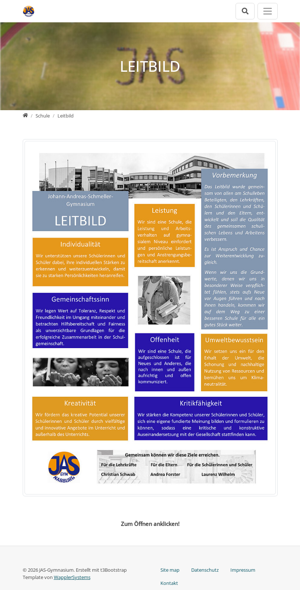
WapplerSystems (72, 577)
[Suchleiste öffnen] (245, 11)
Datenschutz (205, 570)
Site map (169, 570)
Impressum (242, 570)
